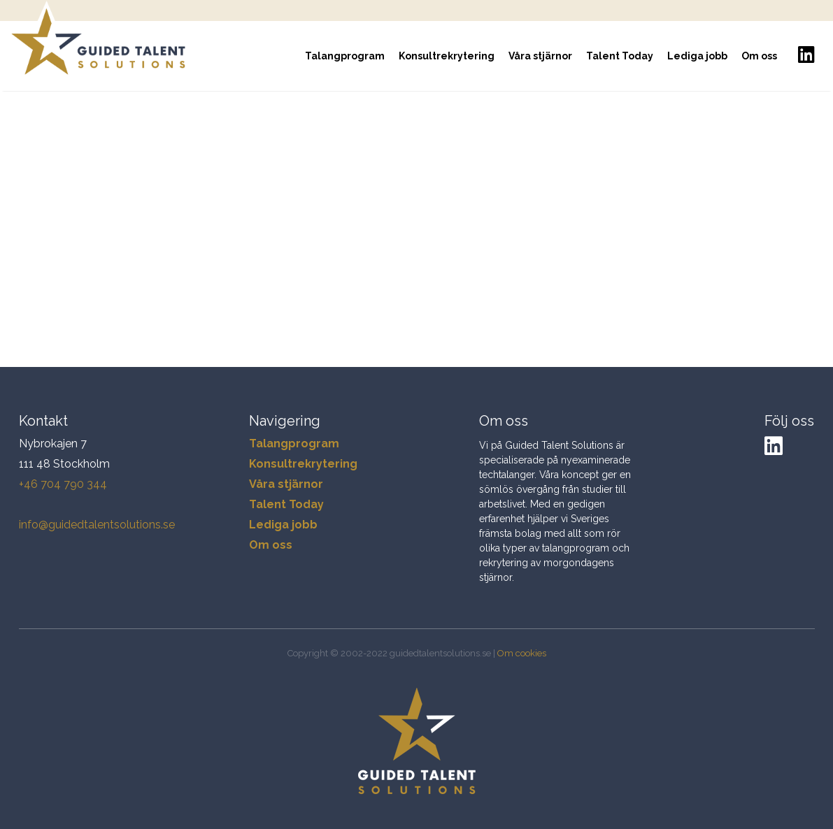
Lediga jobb (697, 56)
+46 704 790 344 (63, 484)
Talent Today (619, 56)
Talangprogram (345, 56)
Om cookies (521, 653)
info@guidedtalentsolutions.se (97, 524)
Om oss (759, 56)
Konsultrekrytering (446, 56)
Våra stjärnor (540, 56)
